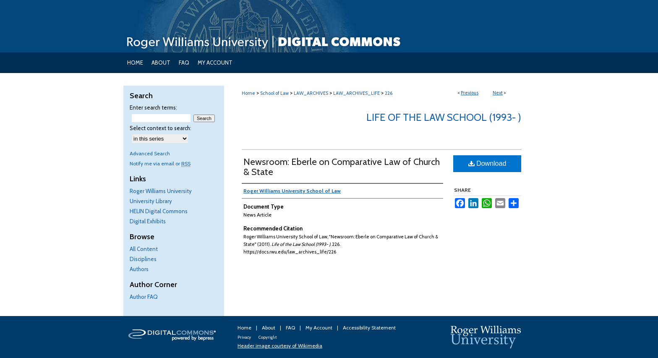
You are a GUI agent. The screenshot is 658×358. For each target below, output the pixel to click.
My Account (320, 327)
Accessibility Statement (369, 327)
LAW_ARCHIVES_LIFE (356, 93)
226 (388, 93)
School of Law (274, 93)
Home (248, 93)
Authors (139, 269)
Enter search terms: (153, 107)
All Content (144, 249)
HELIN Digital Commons (159, 211)
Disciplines (143, 259)
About (269, 327)
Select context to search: (160, 128)
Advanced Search (150, 153)
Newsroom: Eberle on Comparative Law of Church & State (341, 167)
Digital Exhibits (148, 221)
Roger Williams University (161, 191)
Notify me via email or (160, 163)
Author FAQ (144, 296)
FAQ (291, 327)
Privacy (245, 337)
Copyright (267, 337)
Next (498, 93)
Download (487, 163)
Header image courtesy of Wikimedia (280, 345)
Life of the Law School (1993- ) (443, 117)
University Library (151, 201)
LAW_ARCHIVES (311, 93)
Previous (469, 93)
